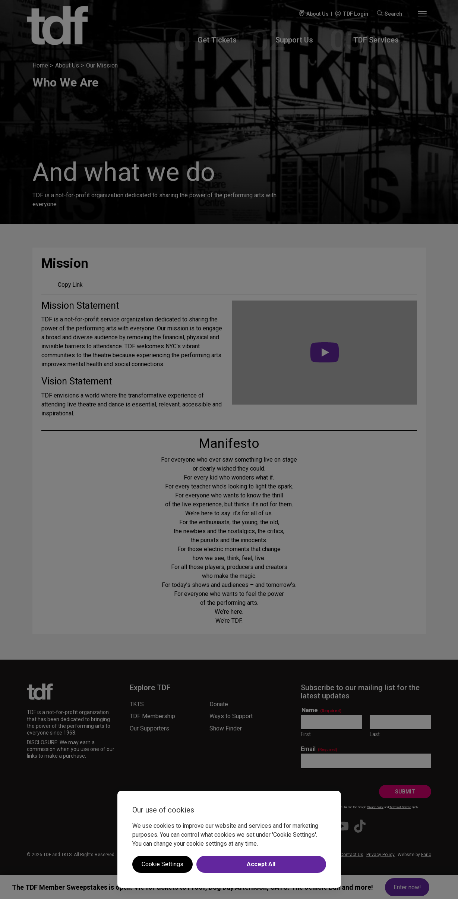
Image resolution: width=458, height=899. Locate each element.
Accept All (261, 864)
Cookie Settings (162, 864)
